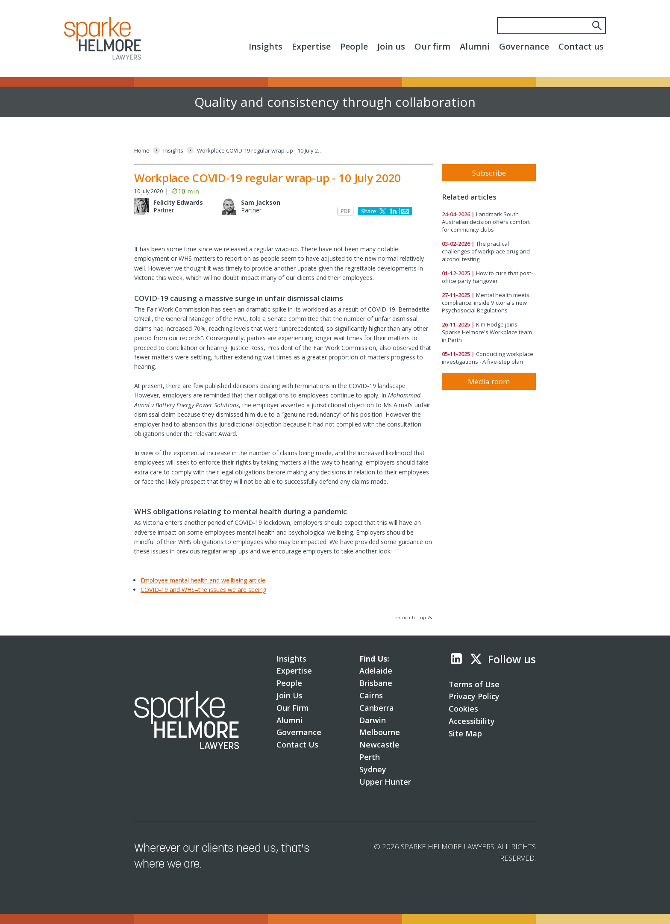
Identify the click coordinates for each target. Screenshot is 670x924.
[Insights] (173, 150)
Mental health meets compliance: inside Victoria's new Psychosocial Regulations (485, 302)
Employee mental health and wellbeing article (203, 580)
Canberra (376, 708)
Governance (524, 46)
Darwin (372, 720)
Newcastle (379, 744)
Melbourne (379, 732)
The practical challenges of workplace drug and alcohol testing (486, 251)
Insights (265, 46)
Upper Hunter (385, 782)
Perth (369, 757)
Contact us (581, 46)
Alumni (475, 46)
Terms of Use (474, 684)
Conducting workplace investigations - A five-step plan (487, 357)
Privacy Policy (474, 696)
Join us (391, 46)
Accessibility (472, 721)
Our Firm (292, 708)
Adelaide (375, 670)
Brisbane (375, 683)
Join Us (289, 695)
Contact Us (297, 744)
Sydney (372, 769)
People (354, 46)
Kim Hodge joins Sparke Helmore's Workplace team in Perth (487, 332)
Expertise (311, 46)
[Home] (142, 150)
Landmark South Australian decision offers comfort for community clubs (486, 221)
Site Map (465, 733)
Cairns (371, 695)
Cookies (463, 708)
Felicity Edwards (178, 202)
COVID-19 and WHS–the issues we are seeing (203, 590)
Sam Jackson (260, 202)
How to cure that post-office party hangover (487, 277)
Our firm (432, 46)
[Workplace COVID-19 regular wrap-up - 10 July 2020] (261, 150)
